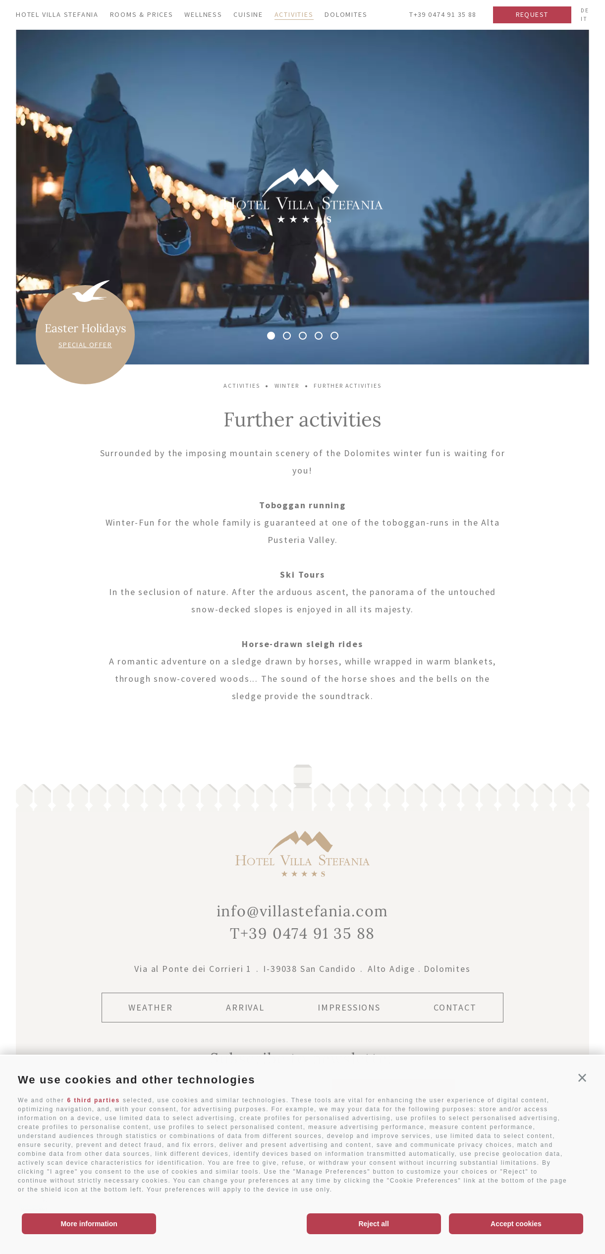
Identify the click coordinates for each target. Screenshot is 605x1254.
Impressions (349, 1007)
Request (532, 14)
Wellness (203, 14)
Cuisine (248, 14)
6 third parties (93, 1100)
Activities (294, 14)
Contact (455, 1007)
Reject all (373, 1224)
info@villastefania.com (303, 910)
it (584, 18)
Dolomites (346, 14)
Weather (150, 1007)
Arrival (245, 1007)
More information (88, 1224)
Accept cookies (516, 1224)
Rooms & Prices (141, 14)
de (585, 10)
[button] (582, 1078)
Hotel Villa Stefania (57, 14)
